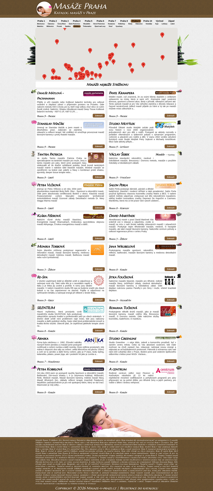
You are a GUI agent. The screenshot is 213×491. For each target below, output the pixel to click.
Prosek (59, 26)
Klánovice (138, 24)
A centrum (117, 369)
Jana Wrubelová (122, 246)
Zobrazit (99, 116)
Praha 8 (124, 21)
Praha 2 (53, 21)
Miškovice (50, 26)
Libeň (173, 24)
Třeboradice (87, 26)
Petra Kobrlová (49, 369)
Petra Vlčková (48, 185)
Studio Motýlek (122, 123)
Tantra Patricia (49, 154)
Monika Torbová (50, 246)
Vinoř (110, 26)
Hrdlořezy (121, 24)
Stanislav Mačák (50, 123)
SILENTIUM (46, 308)
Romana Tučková (123, 308)
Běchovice (41, 24)
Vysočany (119, 26)
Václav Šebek (119, 154)
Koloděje (149, 24)
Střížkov (77, 26)
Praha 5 (88, 21)
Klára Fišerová (48, 216)
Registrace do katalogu (139, 488)
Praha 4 (76, 21)
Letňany (164, 24)
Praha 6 (100, 21)
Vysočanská (105, 464)
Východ (159, 21)
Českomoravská (163, 473)
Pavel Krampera (121, 93)
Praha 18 (66, 453)
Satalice (68, 26)
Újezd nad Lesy (100, 26)
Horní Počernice (99, 24)
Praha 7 (112, 21)
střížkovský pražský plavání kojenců (74, 481)
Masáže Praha (79, 6)
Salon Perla (118, 185)
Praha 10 (147, 21)
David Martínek (122, 216)
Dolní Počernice (74, 24)
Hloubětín (86, 24)
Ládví (117, 447)
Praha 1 (41, 21)
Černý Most (62, 24)
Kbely (130, 24)
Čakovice (51, 24)
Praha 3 (65, 21)
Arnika (42, 338)
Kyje (156, 24)
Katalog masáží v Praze (75, 12)
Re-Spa (42, 277)
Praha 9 (136, 21)
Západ (171, 21)
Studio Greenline (122, 338)
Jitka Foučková (121, 277)
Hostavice (111, 24)
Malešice (40, 26)
